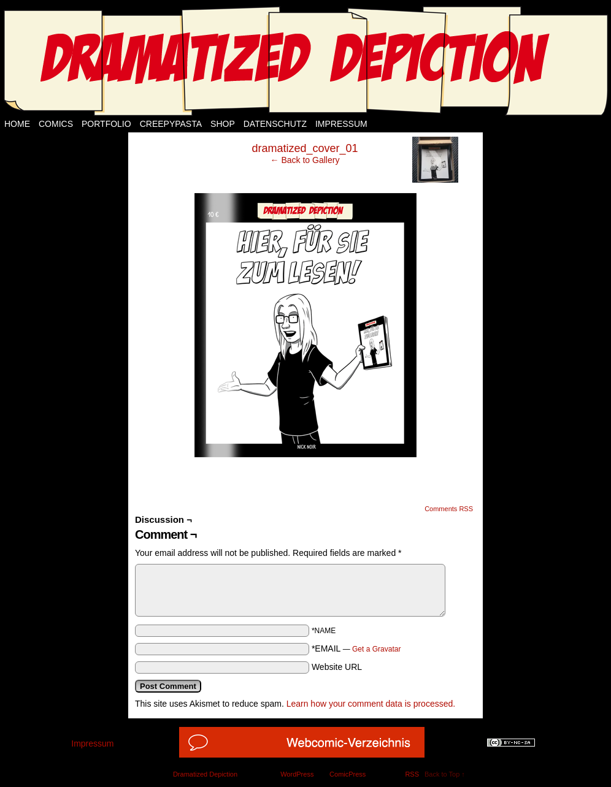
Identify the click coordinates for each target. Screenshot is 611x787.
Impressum (341, 124)
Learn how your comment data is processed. (370, 704)
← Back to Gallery (305, 160)
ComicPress (347, 774)
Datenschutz (275, 124)
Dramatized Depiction (205, 774)
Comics (56, 124)
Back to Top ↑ (445, 774)
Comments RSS (449, 508)
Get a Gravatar (376, 649)
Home (17, 124)
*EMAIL (356, 648)
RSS (412, 774)
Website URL (337, 667)
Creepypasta (171, 124)
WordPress (296, 774)
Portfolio (106, 124)
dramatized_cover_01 (305, 148)
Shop (222, 124)
